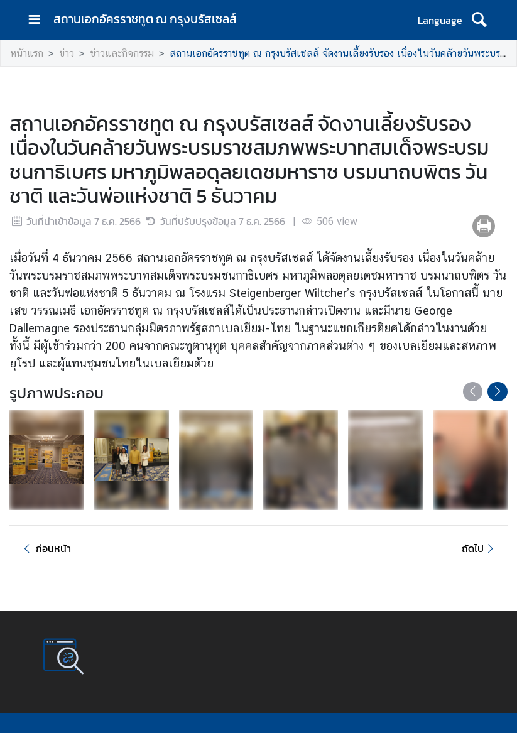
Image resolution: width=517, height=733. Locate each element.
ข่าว (66, 53)
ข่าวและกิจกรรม (122, 53)
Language (440, 20)
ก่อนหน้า (45, 548)
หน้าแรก (26, 53)
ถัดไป (480, 548)
